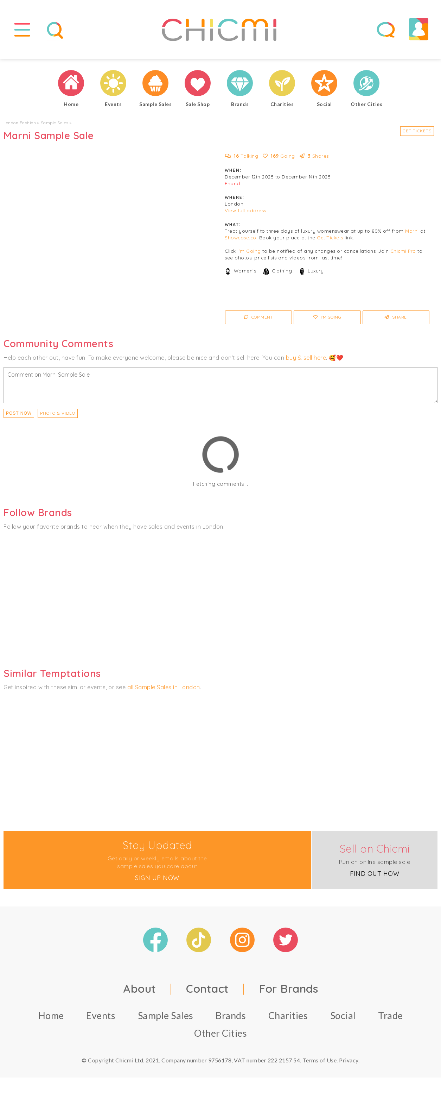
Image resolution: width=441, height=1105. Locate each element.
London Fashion (20, 125)
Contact (207, 991)
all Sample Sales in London (163, 690)
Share (396, 320)
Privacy (348, 1063)
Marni (412, 234)
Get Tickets (417, 134)
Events (100, 1018)
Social (343, 1018)
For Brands (288, 991)
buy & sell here (306, 360)
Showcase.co (240, 241)
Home (51, 1018)
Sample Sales (55, 125)
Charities (288, 1018)
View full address (245, 213)
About (139, 991)
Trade (390, 1018)
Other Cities (220, 1036)
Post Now (19, 416)
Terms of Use (319, 1063)
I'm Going (249, 254)
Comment (258, 320)
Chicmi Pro (403, 254)
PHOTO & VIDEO (57, 416)
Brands (231, 1018)
